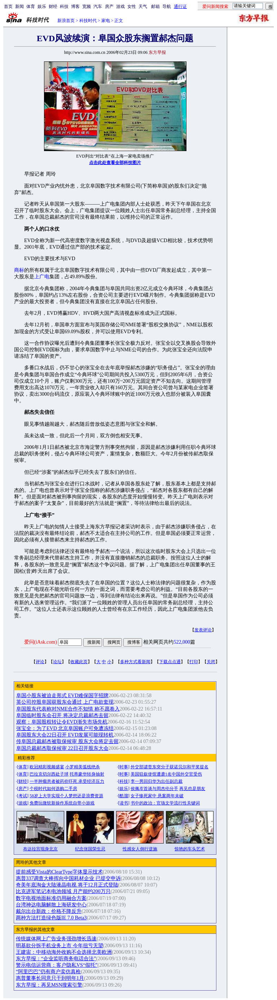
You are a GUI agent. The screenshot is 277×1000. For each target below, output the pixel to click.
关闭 (211, 661)
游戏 (120, 6)
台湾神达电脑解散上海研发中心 (51, 904)
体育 (30, 6)
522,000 (181, 642)
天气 (142, 6)
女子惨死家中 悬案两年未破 (157, 795)
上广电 (41, 276)
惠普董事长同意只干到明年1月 (50, 978)
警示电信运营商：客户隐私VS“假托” (56, 965)
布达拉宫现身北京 (40, 848)
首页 (8, 6)
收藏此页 (79, 661)
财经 (53, 6)
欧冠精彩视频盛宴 (47, 766)
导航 (166, 6)
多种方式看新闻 (135, 661)
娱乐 (42, 6)
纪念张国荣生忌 (90, 848)
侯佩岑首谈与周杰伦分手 (154, 788)
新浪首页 (66, 20)
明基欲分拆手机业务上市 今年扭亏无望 (59, 945)
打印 (193, 661)
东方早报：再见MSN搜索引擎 (49, 985)
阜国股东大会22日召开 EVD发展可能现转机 (65, 735)
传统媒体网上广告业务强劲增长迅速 (56, 938)
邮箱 (155, 6)
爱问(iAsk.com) (40, 642)
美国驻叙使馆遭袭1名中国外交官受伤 (166, 774)
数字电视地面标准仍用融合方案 (51, 898)
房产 (109, 6)
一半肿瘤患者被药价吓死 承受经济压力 (67, 781)
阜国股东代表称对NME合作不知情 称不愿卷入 (68, 709)
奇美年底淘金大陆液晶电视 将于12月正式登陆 (67, 885)
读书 (123, 803)
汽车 (97, 6)
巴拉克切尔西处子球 (49, 774)
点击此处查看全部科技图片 (115, 162)
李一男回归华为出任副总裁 (157, 781)
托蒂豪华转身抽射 (87, 774)
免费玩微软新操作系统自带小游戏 (62, 803)
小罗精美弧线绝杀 (82, 766)
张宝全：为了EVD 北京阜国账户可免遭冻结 (65, 728)
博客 (75, 6)
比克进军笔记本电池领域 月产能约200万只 (63, 891)
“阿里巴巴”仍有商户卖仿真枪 (48, 971)
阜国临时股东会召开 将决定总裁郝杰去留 (62, 715)
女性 (131, 6)
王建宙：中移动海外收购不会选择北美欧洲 (64, 952)
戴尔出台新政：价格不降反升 (49, 911)
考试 (22, 795)
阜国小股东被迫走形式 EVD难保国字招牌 (62, 695)
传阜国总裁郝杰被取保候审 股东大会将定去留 (67, 741)
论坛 (57, 661)
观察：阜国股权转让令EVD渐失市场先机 (61, 722)
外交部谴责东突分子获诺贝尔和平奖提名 (169, 766)
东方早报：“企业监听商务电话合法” (56, 958)
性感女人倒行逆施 (140, 848)
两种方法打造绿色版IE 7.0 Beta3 (51, 917)
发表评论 (203, 629)
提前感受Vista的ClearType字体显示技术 (59, 872)
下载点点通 (170, 661)
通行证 (180, 6)
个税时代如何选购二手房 (53, 788)
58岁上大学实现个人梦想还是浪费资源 (66, 795)
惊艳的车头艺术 (190, 848)
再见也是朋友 (192, 788)
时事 (123, 766)
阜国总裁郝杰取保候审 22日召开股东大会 (62, 748)
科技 (64, 6)
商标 (19, 270)
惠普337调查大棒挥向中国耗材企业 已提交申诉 (68, 878)
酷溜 (123, 795)
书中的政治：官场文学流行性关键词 (165, 803)
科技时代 (88, 20)
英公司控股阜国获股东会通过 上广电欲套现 (65, 702)
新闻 (19, 6)
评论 (40, 661)
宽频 (86, 6)
